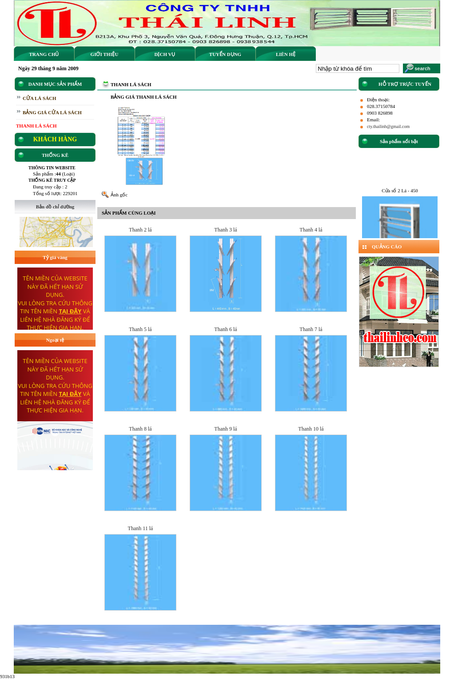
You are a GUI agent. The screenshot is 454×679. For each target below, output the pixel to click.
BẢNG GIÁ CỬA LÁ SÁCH (52, 112)
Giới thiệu (105, 54)
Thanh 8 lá (140, 429)
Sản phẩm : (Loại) (54, 173)
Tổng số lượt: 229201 (55, 193)
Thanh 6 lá (225, 329)
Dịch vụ (165, 54)
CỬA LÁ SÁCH (39, 98)
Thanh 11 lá (140, 528)
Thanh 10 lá (310, 429)
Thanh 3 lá (225, 230)
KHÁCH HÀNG (55, 139)
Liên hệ (285, 54)
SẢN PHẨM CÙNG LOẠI (129, 213)
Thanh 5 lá (140, 329)
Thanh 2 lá (140, 230)
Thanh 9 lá (225, 429)
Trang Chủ (44, 54)
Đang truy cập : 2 (50, 186)
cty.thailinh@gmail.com (388, 126)
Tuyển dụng (225, 54)
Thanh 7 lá (310, 329)
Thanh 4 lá (310, 230)
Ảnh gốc (119, 194)
